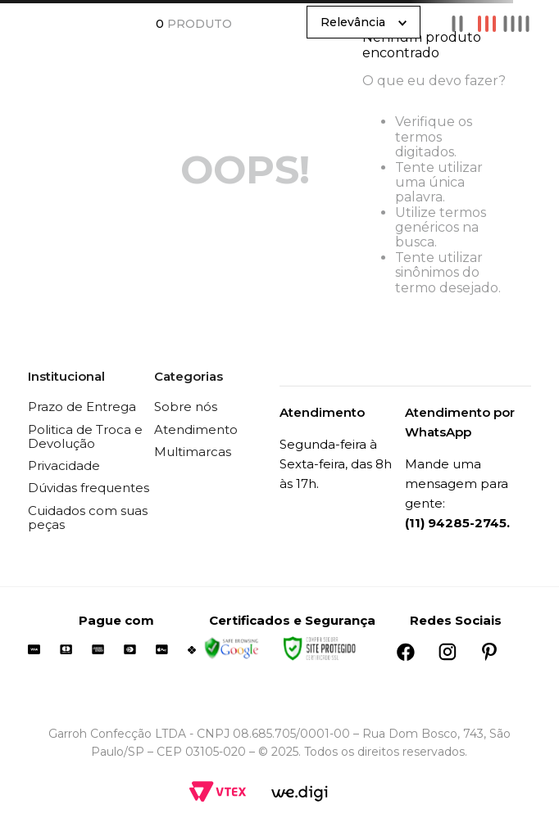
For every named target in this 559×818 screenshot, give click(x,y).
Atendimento (196, 429)
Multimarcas (192, 451)
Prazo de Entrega (82, 406)
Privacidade (64, 465)
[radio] (457, 23)
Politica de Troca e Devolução (85, 436)
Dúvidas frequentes (88, 487)
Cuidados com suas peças (88, 517)
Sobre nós (185, 406)
